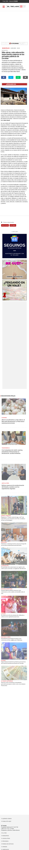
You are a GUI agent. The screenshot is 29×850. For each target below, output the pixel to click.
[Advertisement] (14, 26)
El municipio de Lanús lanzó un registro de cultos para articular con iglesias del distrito (13, 567)
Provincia (4, 841)
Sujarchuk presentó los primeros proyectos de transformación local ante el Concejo (13, 662)
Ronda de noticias (7, 844)
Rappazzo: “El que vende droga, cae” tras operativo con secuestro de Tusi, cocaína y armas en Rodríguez (13, 518)
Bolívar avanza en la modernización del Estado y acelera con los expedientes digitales (13, 487)
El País (4, 833)
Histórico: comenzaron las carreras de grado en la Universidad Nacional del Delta (13, 544)
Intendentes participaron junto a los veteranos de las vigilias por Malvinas (11, 639)
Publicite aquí (6, 821)
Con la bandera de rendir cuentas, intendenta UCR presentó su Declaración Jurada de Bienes (12, 451)
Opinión (4, 846)
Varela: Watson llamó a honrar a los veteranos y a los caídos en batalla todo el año (13, 592)
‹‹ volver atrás (14, 231)
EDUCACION (5, 225)
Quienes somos (6, 818)
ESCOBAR (13, 225)
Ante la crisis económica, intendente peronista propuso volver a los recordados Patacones (13, 684)
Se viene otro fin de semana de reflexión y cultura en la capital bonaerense (12, 615)
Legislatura (5, 838)
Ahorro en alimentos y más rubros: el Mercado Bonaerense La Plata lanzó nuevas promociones (13, 421)
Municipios (5, 835)
